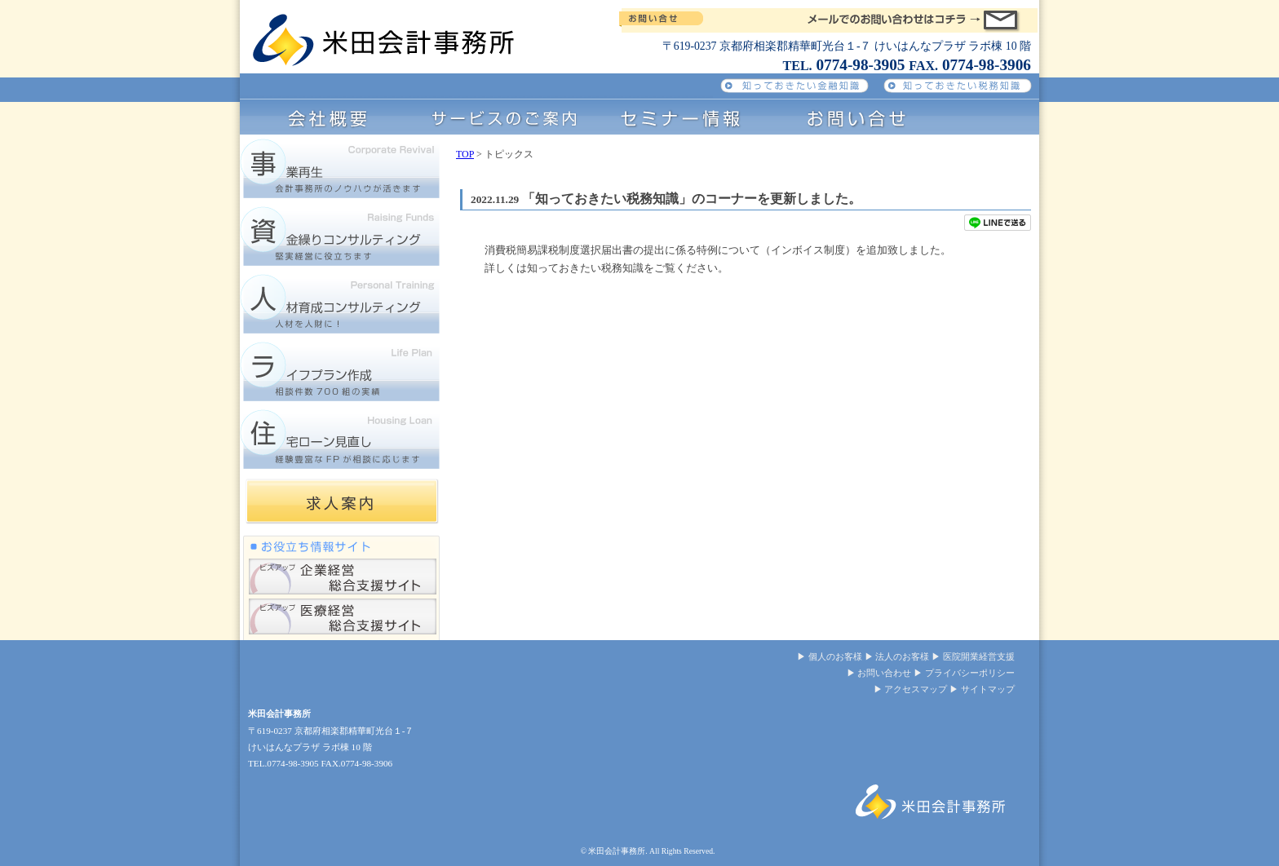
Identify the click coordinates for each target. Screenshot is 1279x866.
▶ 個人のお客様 (829, 656)
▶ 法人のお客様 (897, 656)
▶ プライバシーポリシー (964, 673)
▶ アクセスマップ (911, 689)
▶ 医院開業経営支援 (973, 656)
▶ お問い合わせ (879, 673)
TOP (465, 154)
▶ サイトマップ (982, 689)
